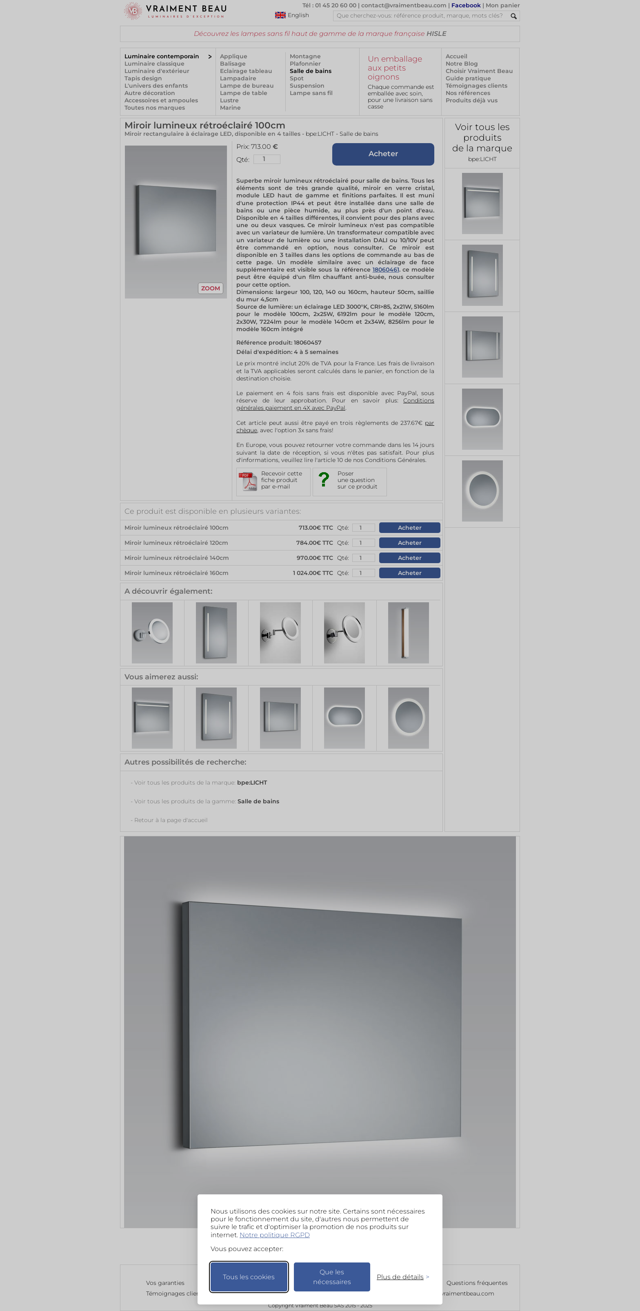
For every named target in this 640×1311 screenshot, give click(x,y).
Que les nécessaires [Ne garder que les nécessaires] (332, 1277)
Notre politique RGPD (275, 1235)
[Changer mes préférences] (399, 1276)
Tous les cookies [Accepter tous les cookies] (249, 1277)
